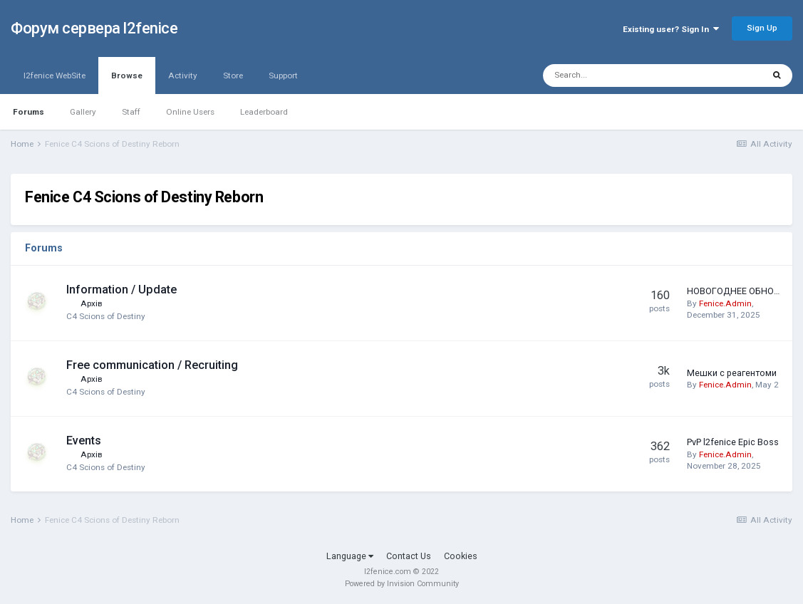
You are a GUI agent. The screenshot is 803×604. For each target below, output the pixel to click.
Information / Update (121, 289)
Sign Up (762, 28)
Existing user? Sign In (671, 29)
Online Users (190, 112)
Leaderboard (264, 112)
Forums (28, 112)
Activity (182, 75)
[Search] (618, 75)
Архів (91, 303)
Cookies (460, 556)
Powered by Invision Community (402, 583)
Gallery (83, 112)
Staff (131, 112)
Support (283, 75)
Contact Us (408, 556)
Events (83, 440)
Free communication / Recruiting (152, 365)
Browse (127, 82)
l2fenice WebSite (55, 75)
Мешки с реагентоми (732, 373)
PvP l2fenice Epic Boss (733, 442)
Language (349, 556)
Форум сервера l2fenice (94, 28)
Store (233, 75)
